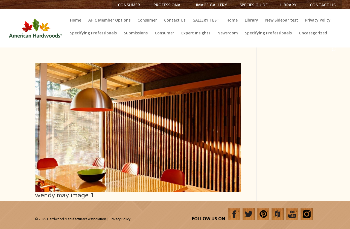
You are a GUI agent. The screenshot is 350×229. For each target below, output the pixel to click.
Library (288, 4)
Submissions (136, 33)
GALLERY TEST (205, 20)
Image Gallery (211, 4)
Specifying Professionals (93, 33)
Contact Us (323, 4)
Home (75, 20)
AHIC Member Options (109, 20)
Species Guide (254, 4)
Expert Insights (195, 33)
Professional (168, 4)
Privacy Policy (318, 20)
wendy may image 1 (64, 195)
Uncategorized (313, 33)
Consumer (129, 4)
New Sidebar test (281, 20)
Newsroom (227, 33)
